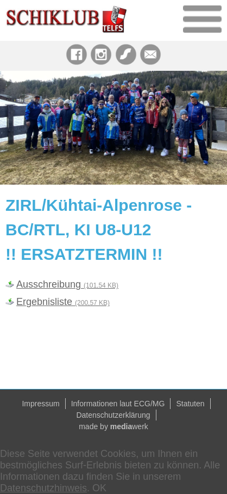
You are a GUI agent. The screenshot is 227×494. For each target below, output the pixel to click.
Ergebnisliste (63, 301)
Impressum (40, 403)
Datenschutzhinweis (43, 488)
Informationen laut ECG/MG (118, 403)
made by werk (113, 426)
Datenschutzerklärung (113, 415)
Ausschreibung (67, 284)
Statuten (190, 403)
